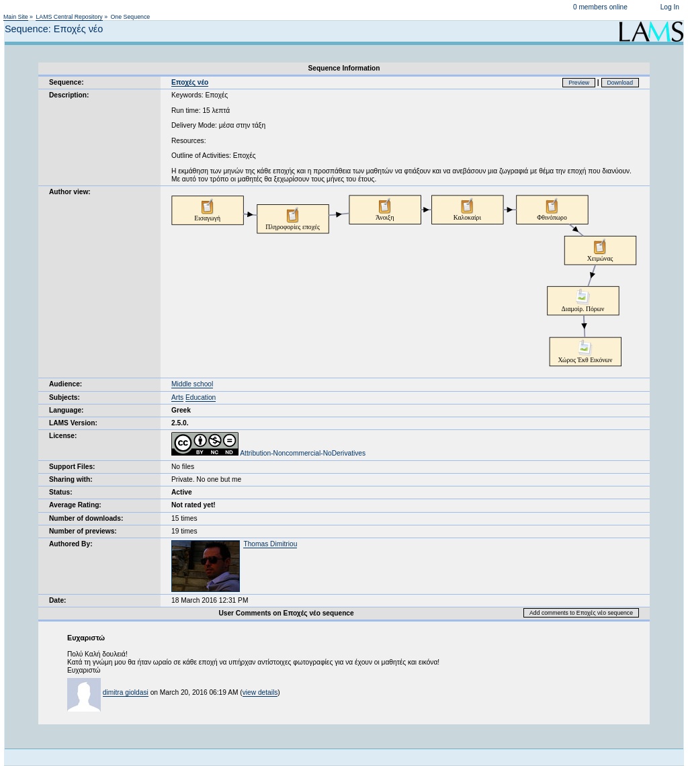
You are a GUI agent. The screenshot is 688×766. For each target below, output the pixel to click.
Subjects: (64, 397)
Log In (669, 7)
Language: (66, 410)
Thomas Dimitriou (270, 544)
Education (200, 397)
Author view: (70, 192)
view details (260, 692)
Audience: (65, 384)
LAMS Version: (73, 423)
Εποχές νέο (189, 82)
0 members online (600, 7)
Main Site (15, 16)
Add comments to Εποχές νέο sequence (581, 612)
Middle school (192, 384)
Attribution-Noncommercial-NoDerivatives (268, 453)
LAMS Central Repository (69, 16)
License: (63, 435)
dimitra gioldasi (125, 692)
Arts (177, 397)
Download (620, 82)
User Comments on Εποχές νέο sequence (285, 613)
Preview (578, 82)
